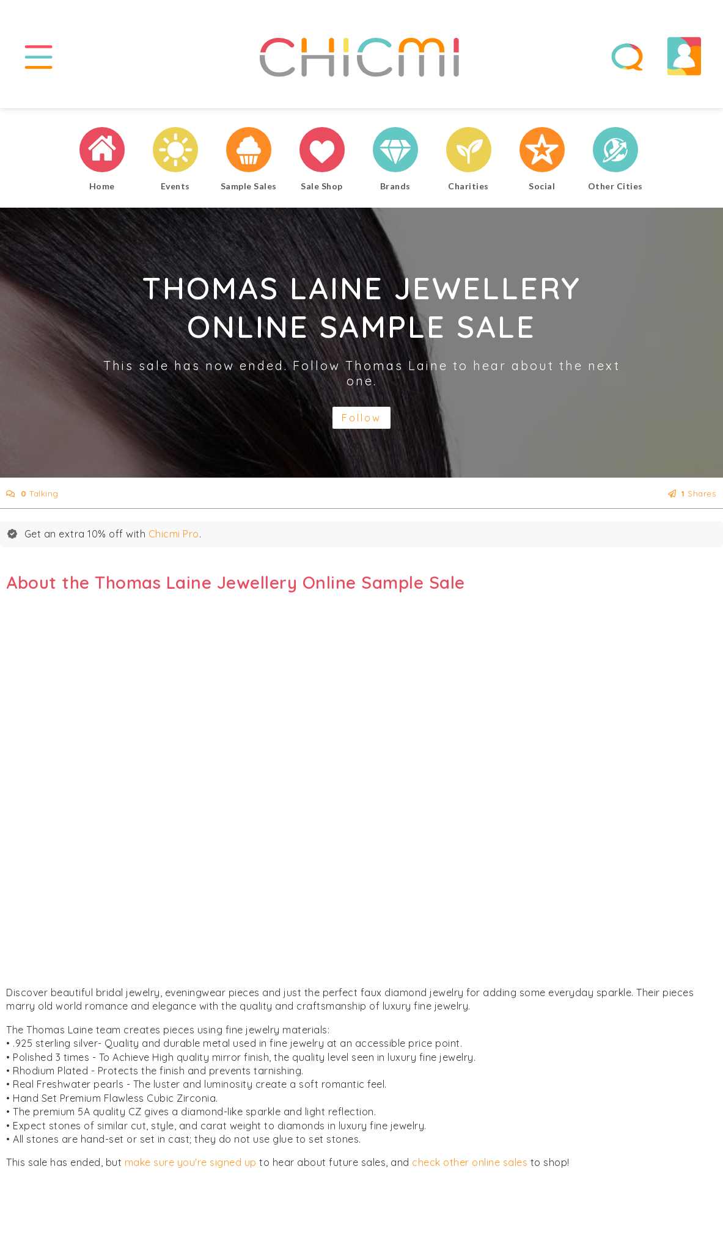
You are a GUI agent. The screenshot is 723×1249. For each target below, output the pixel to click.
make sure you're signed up (191, 1162)
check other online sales (469, 1162)
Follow (361, 418)
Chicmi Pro (174, 534)
